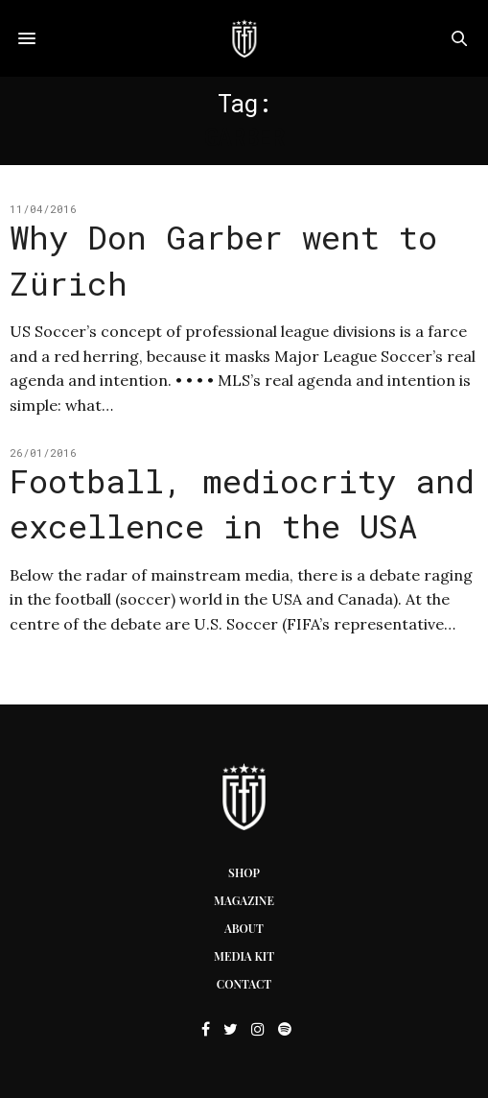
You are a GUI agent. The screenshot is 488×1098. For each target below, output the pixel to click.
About (244, 928)
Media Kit (244, 956)
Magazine (244, 900)
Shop (244, 872)
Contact (244, 983)
